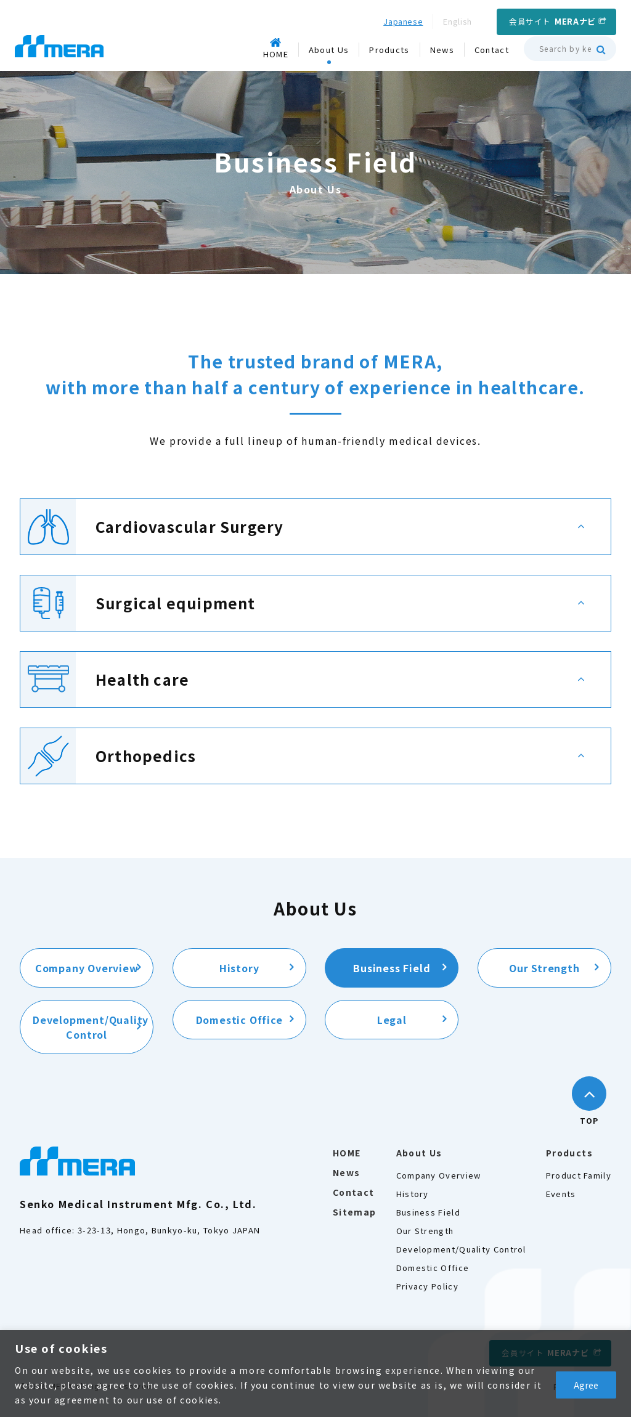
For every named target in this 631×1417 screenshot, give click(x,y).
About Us (419, 1153)
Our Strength (544, 967)
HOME (347, 1153)
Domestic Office (239, 1019)
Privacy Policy (427, 1286)
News (346, 1172)
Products (569, 1153)
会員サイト (552, 21)
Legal (392, 1019)
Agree (586, 1385)
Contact (354, 1192)
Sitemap (355, 1212)
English (457, 21)
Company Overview (87, 967)
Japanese (403, 21)
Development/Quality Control (91, 1027)
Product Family (578, 1175)
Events (561, 1194)
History (239, 967)
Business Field (391, 967)
